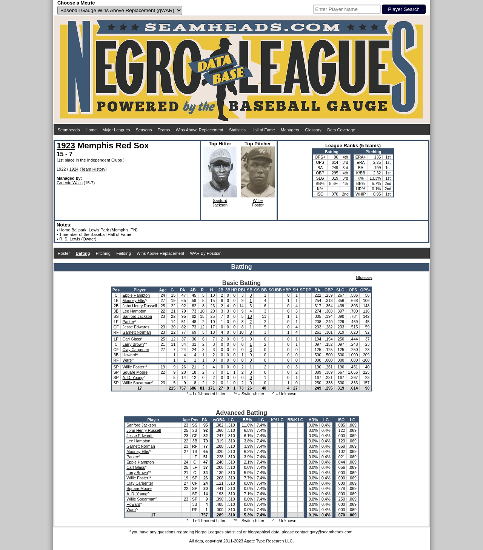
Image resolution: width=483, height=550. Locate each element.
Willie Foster (134, 367)
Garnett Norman (137, 332)
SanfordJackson (220, 202)
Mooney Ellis (134, 300)
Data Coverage (341, 130)
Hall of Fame (263, 130)
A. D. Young (133, 377)
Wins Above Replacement (199, 130)
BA (317, 290)
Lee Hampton (134, 311)
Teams (164, 130)
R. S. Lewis (69, 239)
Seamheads (69, 130)
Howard (129, 355)
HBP (287, 290)
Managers (290, 130)
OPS (353, 290)
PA (182, 290)
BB (264, 290)
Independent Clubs (104, 160)
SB (249, 290)
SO (271, 290)
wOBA (219, 420)
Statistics (237, 130)
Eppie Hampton (136, 295)
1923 (66, 145)
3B (227, 290)
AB (193, 290)
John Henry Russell (140, 306)
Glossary (313, 130)
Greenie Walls (70, 182)
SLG (340, 290)
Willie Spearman (137, 383)
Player (140, 290)
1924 (73, 169)
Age (163, 290)
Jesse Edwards (136, 327)
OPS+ (365, 290)
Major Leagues (116, 130)
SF (302, 290)
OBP (329, 290)
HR (234, 290)
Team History (93, 169)
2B (220, 290)
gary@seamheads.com (331, 532)
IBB (278, 290)
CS (257, 290)
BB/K (292, 420)
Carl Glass (132, 339)
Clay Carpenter (136, 349)
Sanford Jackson (137, 316)
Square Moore (135, 372)
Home (91, 130)
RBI (241, 290)
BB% (247, 420)
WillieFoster (257, 202)
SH (295, 290)
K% (274, 420)
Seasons (144, 130)
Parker (128, 321)
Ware (127, 360)
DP (308, 290)
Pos (116, 290)
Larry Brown (133, 344)
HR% (313, 420)
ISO (341, 420)
